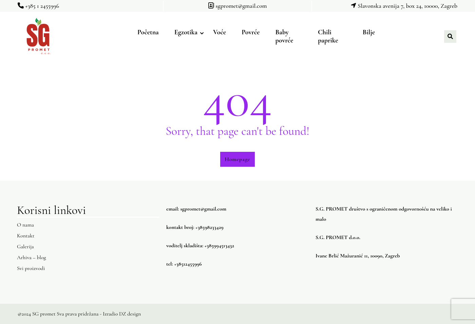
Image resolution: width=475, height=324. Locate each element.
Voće (219, 32)
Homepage (237, 159)
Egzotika (185, 32)
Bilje (369, 32)
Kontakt (25, 235)
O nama (25, 224)
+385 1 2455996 (38, 6)
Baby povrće (284, 36)
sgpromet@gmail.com (237, 6)
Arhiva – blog (31, 257)
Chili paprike (328, 36)
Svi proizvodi (31, 268)
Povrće (251, 32)
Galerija (25, 246)
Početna (148, 32)
